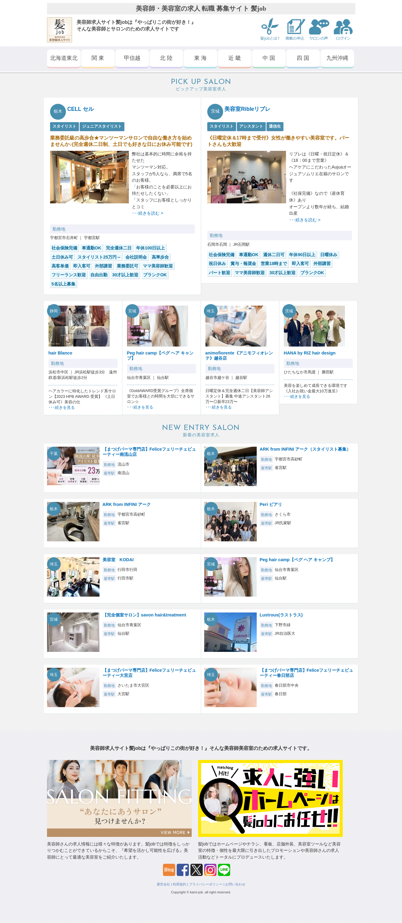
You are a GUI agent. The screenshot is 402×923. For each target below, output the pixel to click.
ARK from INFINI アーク (127, 504)
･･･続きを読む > (147, 213)
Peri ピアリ (271, 504)
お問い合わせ (235, 884)
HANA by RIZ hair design (310, 353)
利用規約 (179, 884)
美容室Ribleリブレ (247, 109)
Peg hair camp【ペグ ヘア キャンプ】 (297, 559)
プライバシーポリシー (206, 884)
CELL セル (80, 109)
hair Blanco (60, 353)
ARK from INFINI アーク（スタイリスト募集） (305, 449)
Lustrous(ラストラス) (281, 614)
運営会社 (163, 884)
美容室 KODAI (118, 559)
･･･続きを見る (62, 407)
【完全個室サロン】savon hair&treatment (144, 614)
